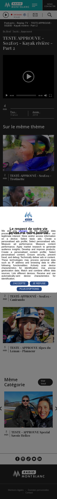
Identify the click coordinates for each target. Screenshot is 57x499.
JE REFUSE (39, 283)
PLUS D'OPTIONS (29, 289)
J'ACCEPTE (19, 283)
